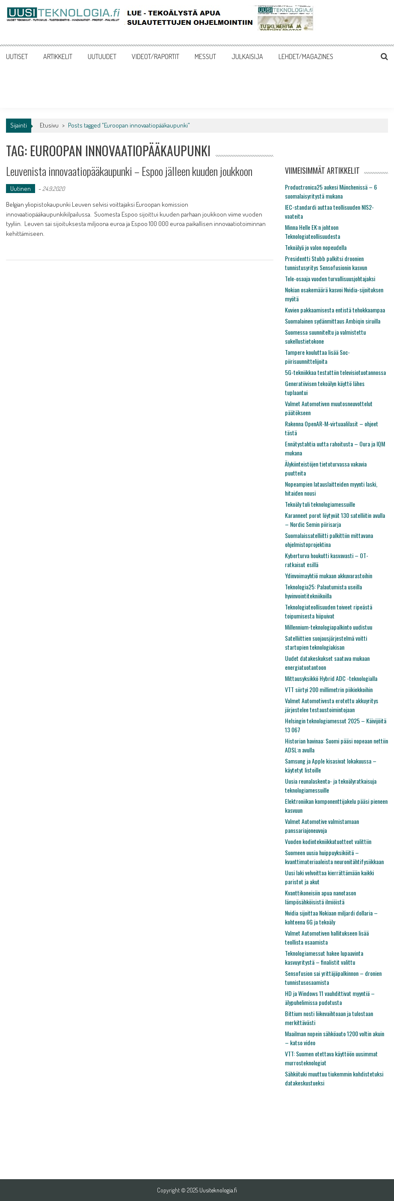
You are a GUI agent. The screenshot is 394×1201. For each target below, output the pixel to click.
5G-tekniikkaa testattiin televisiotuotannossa (335, 372)
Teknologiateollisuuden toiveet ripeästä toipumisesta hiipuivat (328, 611)
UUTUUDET (102, 56)
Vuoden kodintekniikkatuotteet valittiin (328, 841)
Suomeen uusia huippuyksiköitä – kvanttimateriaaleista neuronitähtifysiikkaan (334, 857)
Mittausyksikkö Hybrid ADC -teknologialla (331, 678)
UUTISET (17, 56)
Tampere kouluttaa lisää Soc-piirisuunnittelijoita (317, 357)
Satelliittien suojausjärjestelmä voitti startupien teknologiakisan (326, 642)
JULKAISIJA (247, 56)
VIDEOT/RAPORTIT (155, 56)
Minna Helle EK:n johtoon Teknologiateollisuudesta (312, 232)
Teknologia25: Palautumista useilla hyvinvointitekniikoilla (323, 591)
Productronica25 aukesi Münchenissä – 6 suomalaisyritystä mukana (331, 191)
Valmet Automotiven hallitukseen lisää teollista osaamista (327, 937)
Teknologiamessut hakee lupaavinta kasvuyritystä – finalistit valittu (324, 957)
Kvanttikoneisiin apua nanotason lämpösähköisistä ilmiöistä (320, 897)
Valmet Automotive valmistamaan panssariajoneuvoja (322, 826)
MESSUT (205, 56)
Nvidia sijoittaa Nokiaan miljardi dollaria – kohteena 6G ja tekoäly (331, 917)
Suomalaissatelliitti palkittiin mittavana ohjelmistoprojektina (329, 540)
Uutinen (20, 188)
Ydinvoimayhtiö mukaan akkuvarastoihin (328, 575)
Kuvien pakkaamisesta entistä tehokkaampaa (335, 309)
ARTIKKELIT (57, 56)
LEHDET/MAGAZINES (305, 56)
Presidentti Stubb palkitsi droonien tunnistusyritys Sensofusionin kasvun (326, 263)
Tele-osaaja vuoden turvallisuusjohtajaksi (330, 278)
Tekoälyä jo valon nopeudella (316, 247)
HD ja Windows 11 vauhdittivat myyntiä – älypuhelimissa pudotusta (330, 998)
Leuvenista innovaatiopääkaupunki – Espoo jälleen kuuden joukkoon (129, 171)
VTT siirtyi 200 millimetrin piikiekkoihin (329, 689)
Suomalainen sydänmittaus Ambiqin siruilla (332, 320)
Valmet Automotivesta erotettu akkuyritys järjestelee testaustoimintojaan (331, 705)
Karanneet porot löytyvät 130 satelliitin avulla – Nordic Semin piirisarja (335, 520)
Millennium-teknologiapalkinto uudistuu (328, 626)
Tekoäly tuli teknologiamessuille (320, 503)
